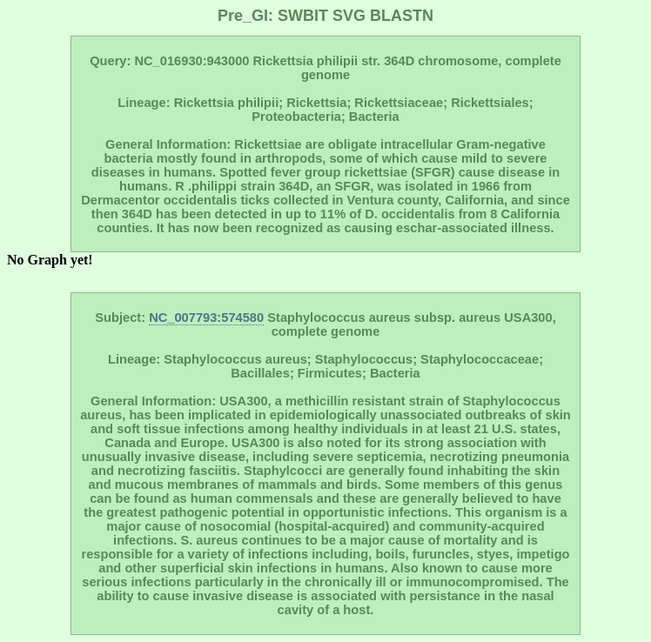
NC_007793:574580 (206, 317)
